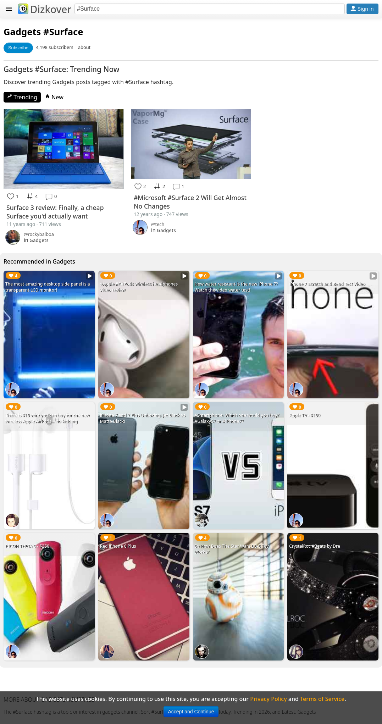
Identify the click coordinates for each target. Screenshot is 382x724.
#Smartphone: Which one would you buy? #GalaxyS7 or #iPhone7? (237, 418)
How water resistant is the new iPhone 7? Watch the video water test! (236, 287)
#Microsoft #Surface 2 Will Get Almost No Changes (190, 201)
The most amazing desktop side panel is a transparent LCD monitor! (47, 287)
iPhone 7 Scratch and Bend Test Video (327, 284)
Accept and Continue (191, 711)
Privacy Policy (268, 699)
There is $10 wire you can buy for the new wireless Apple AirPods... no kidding (47, 418)
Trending (22, 97)
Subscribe (18, 47)
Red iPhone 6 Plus (118, 546)
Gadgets (22, 32)
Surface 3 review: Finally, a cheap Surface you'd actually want (55, 211)
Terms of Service (322, 699)
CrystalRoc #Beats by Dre (314, 546)
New (54, 97)
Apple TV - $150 (304, 415)
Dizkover (44, 9)
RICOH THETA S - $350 (27, 546)
